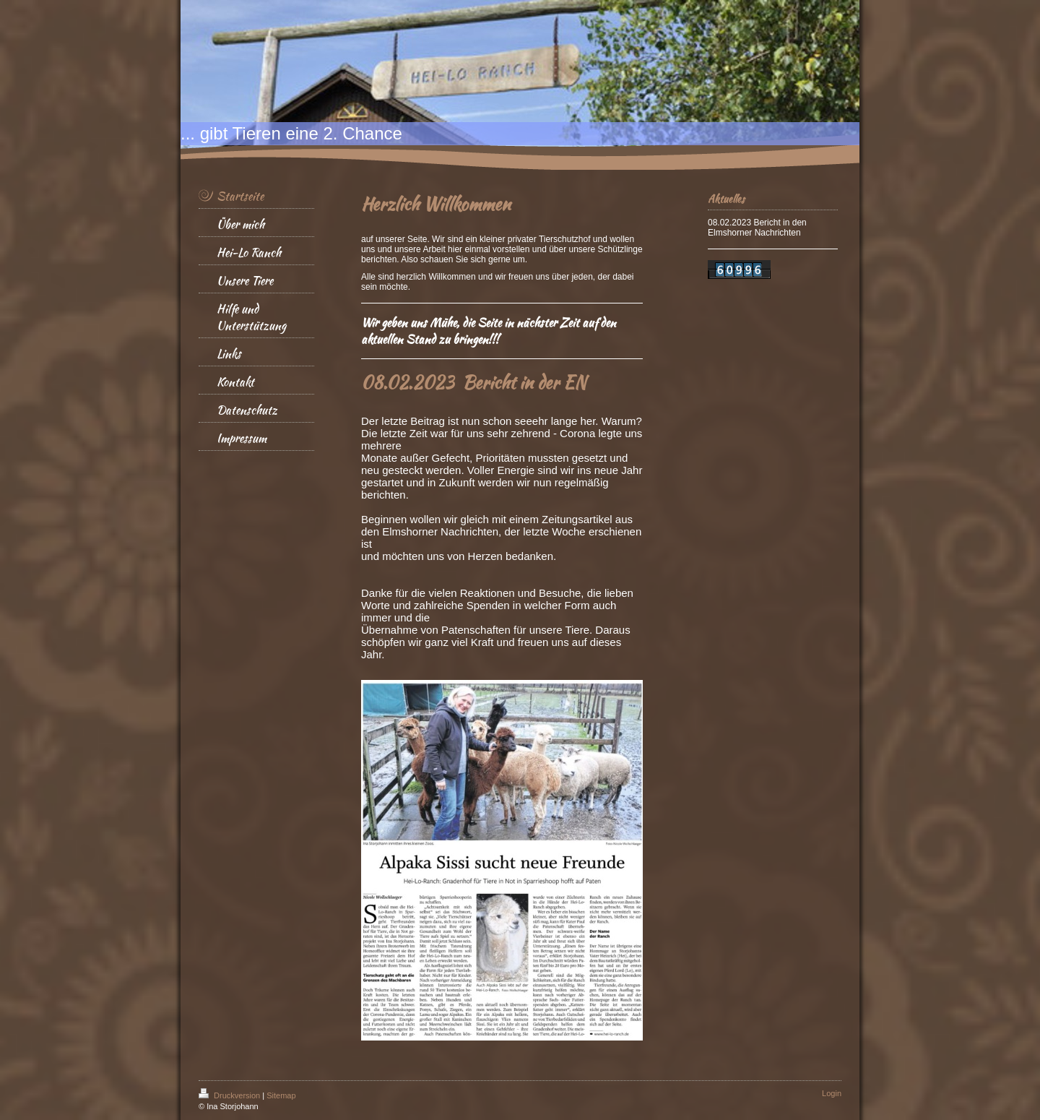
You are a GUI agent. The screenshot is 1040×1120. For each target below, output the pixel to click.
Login (831, 1093)
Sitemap (280, 1095)
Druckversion (230, 1095)
